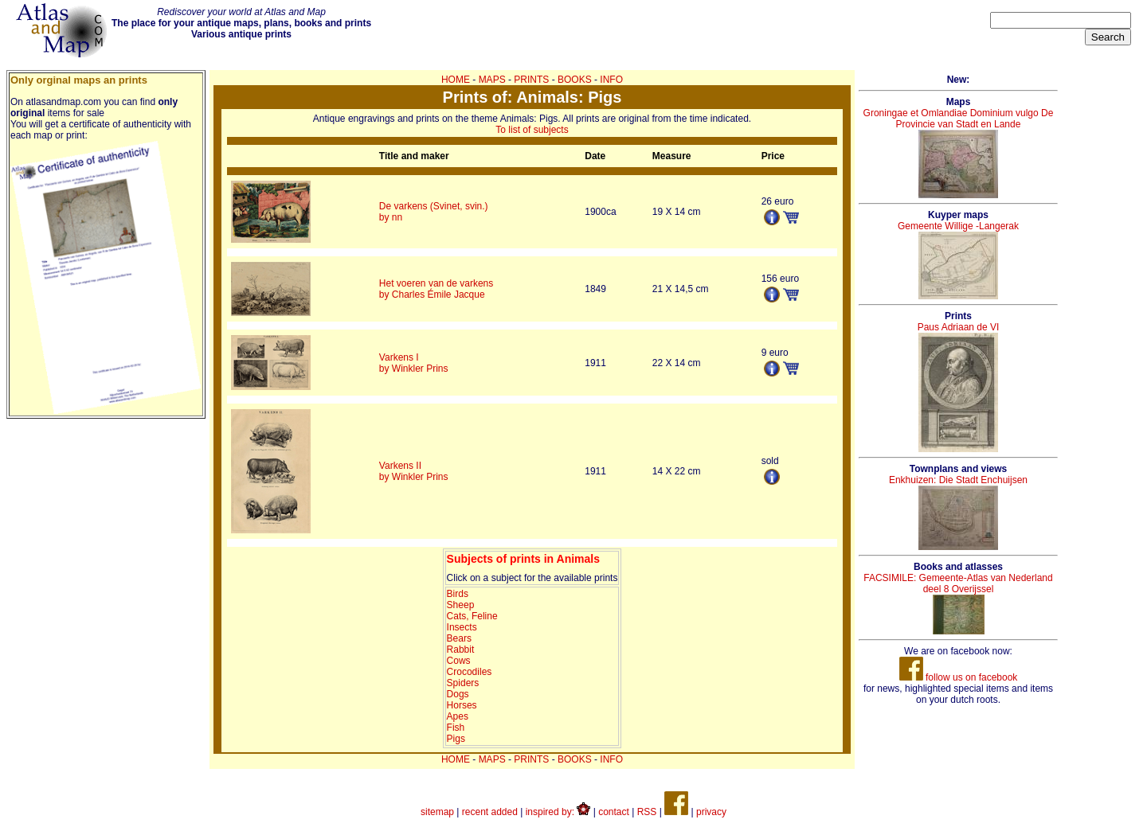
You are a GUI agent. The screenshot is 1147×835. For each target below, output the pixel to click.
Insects (462, 627)
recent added (490, 811)
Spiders (463, 683)
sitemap (437, 811)
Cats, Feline (472, 616)
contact (613, 811)
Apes (457, 716)
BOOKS (575, 79)
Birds (457, 593)
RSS (647, 811)
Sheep (461, 605)
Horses (462, 705)
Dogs (458, 694)
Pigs (456, 738)
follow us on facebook (958, 677)
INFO (611, 79)
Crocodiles (469, 671)
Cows (459, 660)
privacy (711, 811)
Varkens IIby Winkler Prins (413, 471)
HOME (455, 79)
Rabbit (461, 649)
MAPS (492, 79)
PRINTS (531, 79)
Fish (456, 727)
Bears (459, 638)
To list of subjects (531, 129)
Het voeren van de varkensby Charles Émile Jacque (436, 289)
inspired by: (558, 811)
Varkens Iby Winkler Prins (413, 363)
